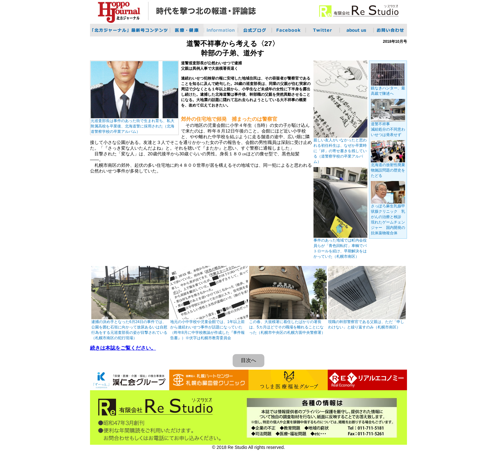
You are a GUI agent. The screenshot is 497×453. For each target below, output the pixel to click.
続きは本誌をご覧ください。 (123, 348)
